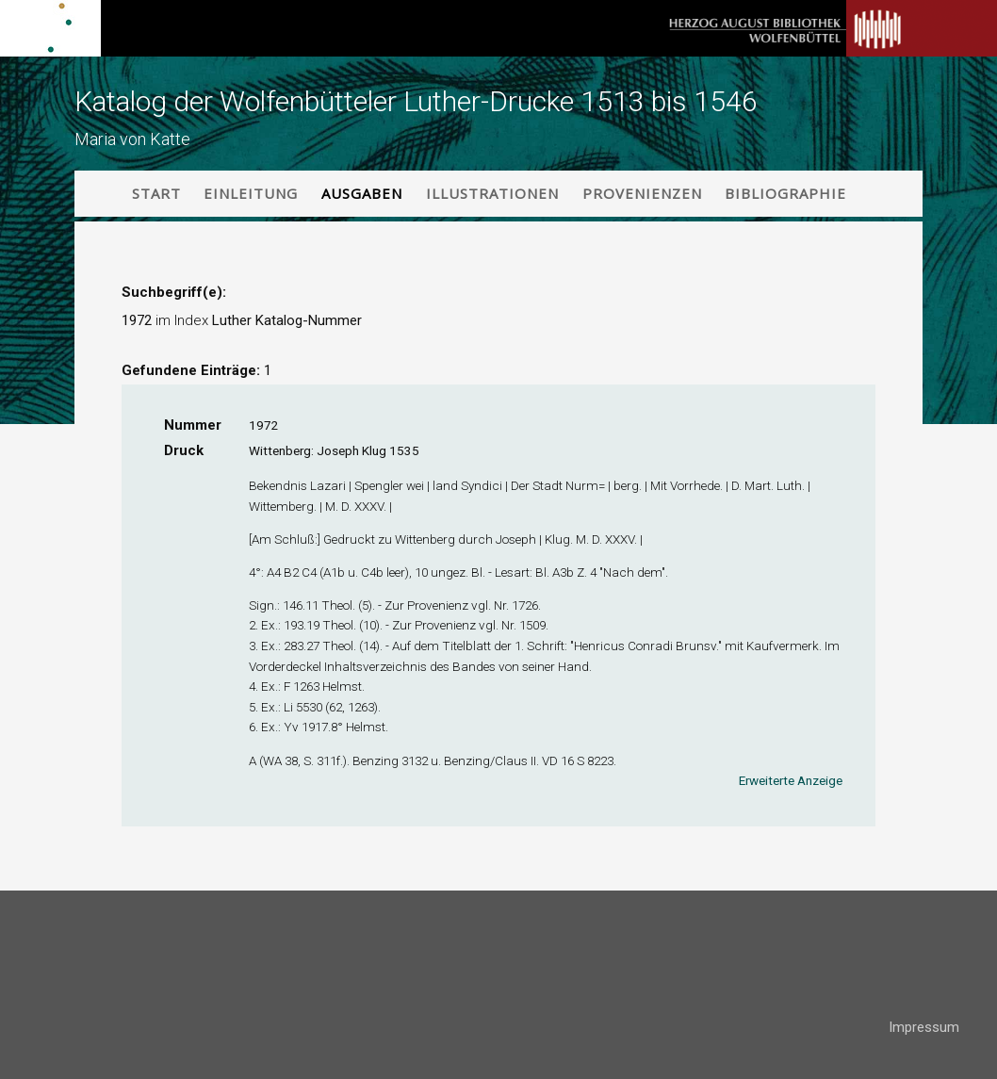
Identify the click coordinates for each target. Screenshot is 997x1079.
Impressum (924, 1027)
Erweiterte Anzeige (790, 780)
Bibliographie (785, 193)
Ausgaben (361, 193)
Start (156, 193)
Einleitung (251, 193)
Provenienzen (642, 193)
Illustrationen (492, 193)
